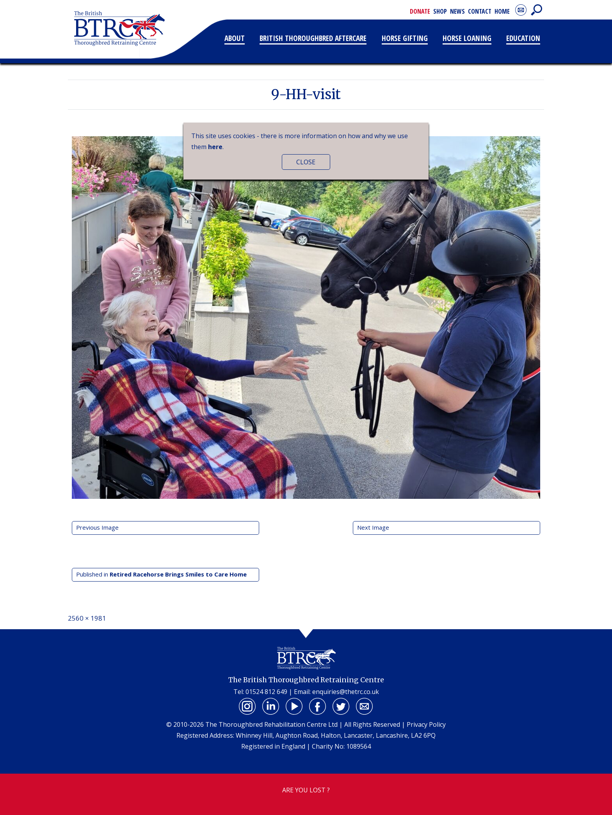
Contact (479, 11)
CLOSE (305, 162)
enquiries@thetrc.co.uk (345, 691)
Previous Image (97, 527)
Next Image (373, 527)
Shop (440, 11)
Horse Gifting (405, 38)
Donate (420, 11)
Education (523, 38)
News (457, 11)
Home (502, 11)
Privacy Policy (426, 724)
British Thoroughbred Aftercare (313, 38)
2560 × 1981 (87, 618)
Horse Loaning (467, 38)
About (234, 38)
